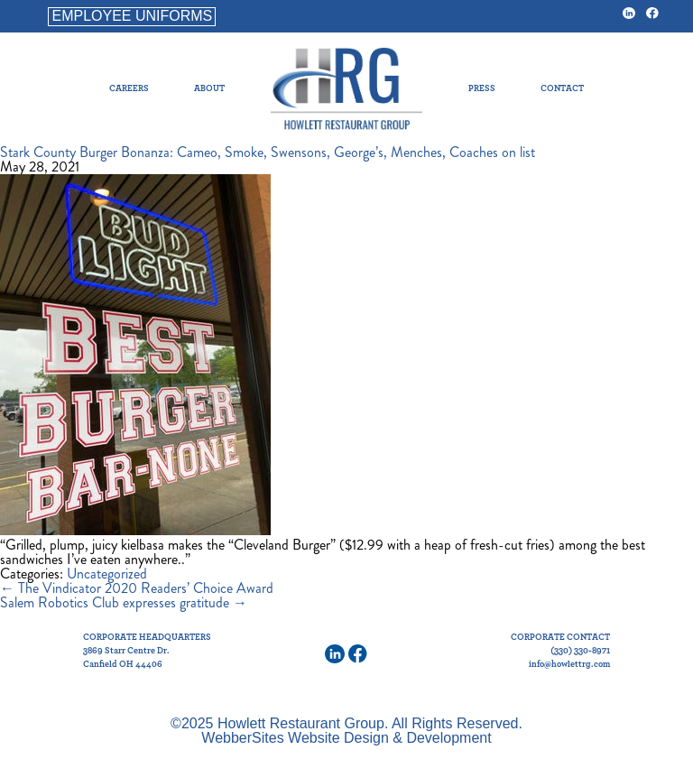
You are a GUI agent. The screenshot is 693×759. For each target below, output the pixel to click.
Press (481, 88)
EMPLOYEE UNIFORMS (131, 15)
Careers (129, 88)
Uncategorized (107, 573)
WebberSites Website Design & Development (346, 737)
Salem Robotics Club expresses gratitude (123, 602)
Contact (562, 88)
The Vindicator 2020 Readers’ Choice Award (136, 588)
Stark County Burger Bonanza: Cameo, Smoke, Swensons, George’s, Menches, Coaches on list (267, 152)
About (209, 88)
